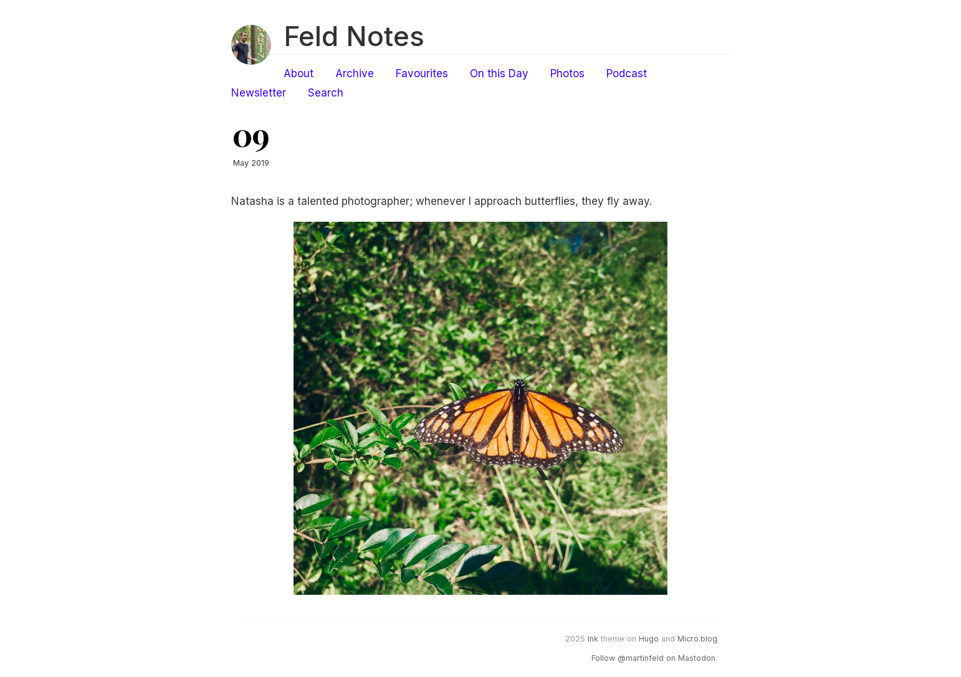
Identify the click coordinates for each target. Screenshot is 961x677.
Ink (593, 638)
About (298, 73)
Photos (567, 73)
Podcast (626, 73)
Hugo (649, 638)
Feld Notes (354, 36)
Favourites (422, 73)
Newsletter (258, 93)
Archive (354, 73)
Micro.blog (697, 638)
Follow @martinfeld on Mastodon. (654, 658)
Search (325, 93)
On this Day (499, 73)
